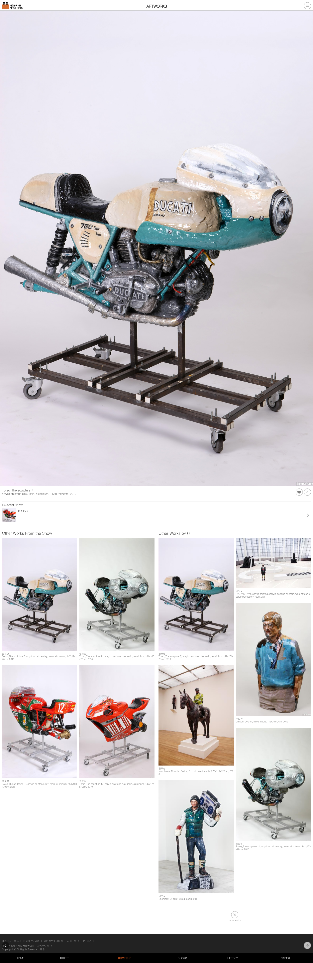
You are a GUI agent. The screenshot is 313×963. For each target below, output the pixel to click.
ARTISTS (64, 958)
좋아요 (299, 492)
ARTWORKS (124, 958)
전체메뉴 (307, 5)
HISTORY (232, 958)
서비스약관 (73, 940)
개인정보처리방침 (53, 940)
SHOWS (182, 958)
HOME (20, 958)
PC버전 (87, 940)
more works (235, 920)
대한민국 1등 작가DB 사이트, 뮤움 (21, 940)
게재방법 (285, 958)
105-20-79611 (43, 945)
